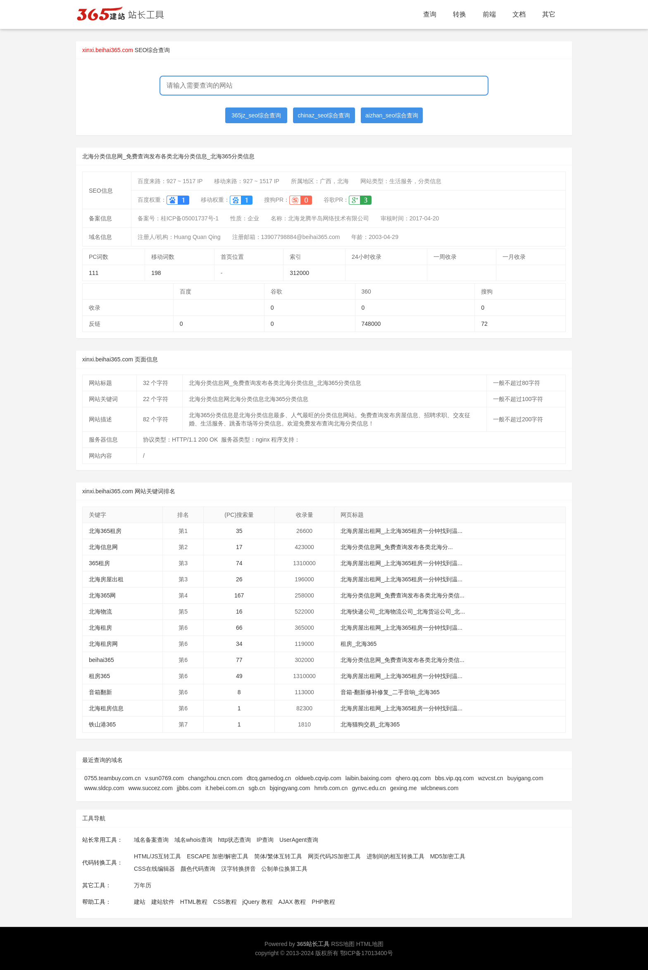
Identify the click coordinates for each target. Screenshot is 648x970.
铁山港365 (102, 724)
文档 (519, 14)
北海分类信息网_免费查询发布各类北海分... (397, 547)
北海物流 (100, 611)
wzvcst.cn (490, 778)
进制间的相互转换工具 (395, 856)
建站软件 (162, 901)
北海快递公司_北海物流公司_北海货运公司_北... (403, 611)
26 (239, 579)
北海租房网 (103, 643)
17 (239, 547)
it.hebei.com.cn (224, 788)
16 (239, 611)
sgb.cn (256, 788)
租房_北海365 (358, 643)
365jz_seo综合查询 (256, 115)
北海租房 (100, 627)
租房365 (99, 676)
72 (484, 323)
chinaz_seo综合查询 (324, 115)
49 (239, 676)
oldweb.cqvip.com (318, 778)
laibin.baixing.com (368, 778)
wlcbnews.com (439, 788)
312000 (299, 273)
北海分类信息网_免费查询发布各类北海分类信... (402, 595)
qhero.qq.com (413, 778)
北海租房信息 (106, 708)
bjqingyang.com (289, 788)
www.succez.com (150, 788)
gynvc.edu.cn (369, 788)
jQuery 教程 (257, 901)
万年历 (142, 885)
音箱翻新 (100, 692)
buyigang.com (525, 778)
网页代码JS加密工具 (334, 856)
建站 (139, 901)
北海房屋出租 (106, 579)
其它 (548, 14)
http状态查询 (234, 839)
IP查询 (265, 839)
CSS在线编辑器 (154, 868)
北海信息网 (103, 547)
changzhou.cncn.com (215, 778)
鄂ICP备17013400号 (366, 953)
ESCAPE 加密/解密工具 (217, 856)
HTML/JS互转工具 (157, 856)
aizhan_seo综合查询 (391, 115)
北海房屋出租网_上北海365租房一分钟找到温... (401, 531)
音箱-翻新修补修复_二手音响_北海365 (390, 692)
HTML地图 (370, 944)
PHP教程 (323, 901)
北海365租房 (105, 531)
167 (239, 595)
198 (156, 273)
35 (239, 531)
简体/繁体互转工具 (278, 856)
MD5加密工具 (448, 856)
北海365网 (102, 595)
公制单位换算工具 (284, 868)
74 (239, 563)
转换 (459, 14)
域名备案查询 (151, 839)
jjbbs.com (189, 788)
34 (239, 643)
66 (239, 627)
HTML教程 (193, 901)
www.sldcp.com (104, 788)
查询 (429, 14)
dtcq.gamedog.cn (269, 778)
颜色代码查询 (198, 868)
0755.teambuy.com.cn (112, 778)
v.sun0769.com (164, 778)
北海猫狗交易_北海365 (370, 724)
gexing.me (403, 788)
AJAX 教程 (292, 901)
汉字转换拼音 (238, 868)
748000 (371, 323)
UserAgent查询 (298, 839)
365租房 (99, 563)
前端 (489, 14)
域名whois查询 (193, 839)
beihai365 (101, 660)
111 (93, 273)
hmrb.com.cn (331, 788)
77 (239, 660)
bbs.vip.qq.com (454, 778)
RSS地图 (343, 944)
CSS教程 (225, 901)
